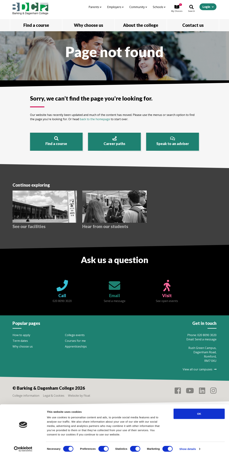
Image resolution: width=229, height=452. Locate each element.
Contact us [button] (193, 25)
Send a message (205, 339)
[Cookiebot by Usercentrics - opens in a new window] (23, 445)
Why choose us (23, 346)
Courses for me (75, 341)
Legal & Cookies (53, 396)
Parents (95, 7)
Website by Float (79, 396)
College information (26, 396)
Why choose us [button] (88, 25)
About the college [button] (140, 25)
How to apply (21, 335)
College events (75, 335)
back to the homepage (95, 119)
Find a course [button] (36, 25)
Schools (159, 7)
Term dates (20, 341)
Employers (115, 7)
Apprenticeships (76, 346)
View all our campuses (199, 369)
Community (138, 7)
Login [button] (206, 6)
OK (199, 409)
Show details (187, 444)
